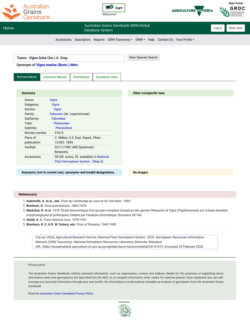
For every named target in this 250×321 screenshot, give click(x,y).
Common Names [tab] (55, 77)
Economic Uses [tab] (107, 77)
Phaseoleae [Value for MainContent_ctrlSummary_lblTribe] (61, 123)
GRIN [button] (139, 40)
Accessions (63, 40)
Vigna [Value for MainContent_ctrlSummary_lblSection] (57, 109)
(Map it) (97, 161)
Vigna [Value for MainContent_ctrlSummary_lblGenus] (53, 100)
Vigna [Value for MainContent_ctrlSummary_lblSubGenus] (55, 104)
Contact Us (165, 40)
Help (151, 40)
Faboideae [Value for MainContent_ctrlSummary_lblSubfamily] (59, 118)
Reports (99, 40)
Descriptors (83, 40)
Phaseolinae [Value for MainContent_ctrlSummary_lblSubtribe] (63, 128)
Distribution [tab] (81, 77)
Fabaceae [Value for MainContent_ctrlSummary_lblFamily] (56, 114)
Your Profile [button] (184, 40)
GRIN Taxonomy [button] (119, 40)
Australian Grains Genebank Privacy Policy (66, 293)
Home (8, 28)
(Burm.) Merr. (57, 65)
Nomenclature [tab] (27, 77)
